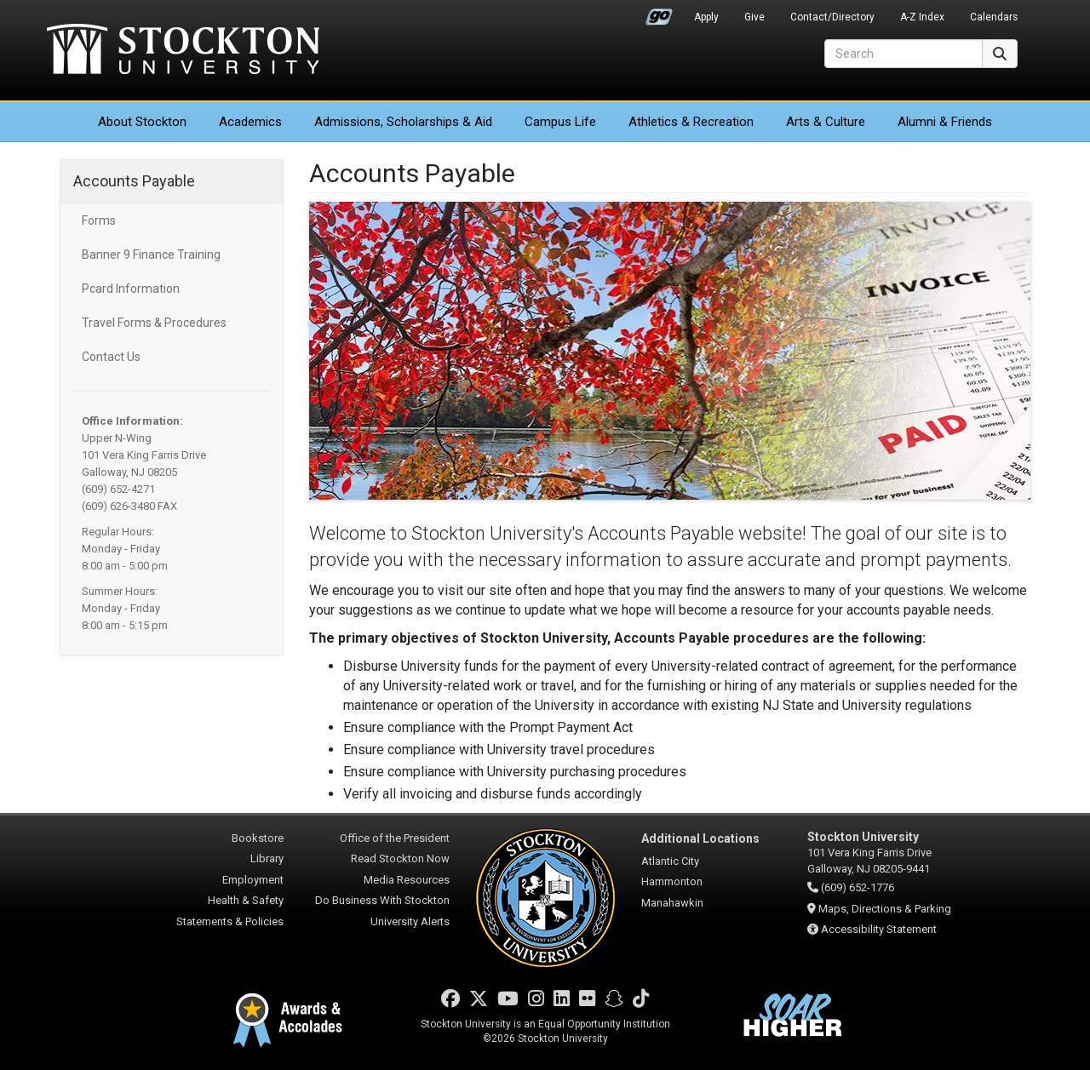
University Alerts (410, 921)
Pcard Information (131, 288)
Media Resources (407, 879)
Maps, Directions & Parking (884, 908)
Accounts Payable (134, 181)
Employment (253, 879)
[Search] (903, 53)
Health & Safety (246, 900)
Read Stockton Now (400, 858)
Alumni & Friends (945, 121)
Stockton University (183, 51)
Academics (250, 121)
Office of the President (395, 838)
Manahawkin (672, 902)
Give (754, 17)
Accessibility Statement (879, 929)
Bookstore (258, 838)
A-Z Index (922, 17)
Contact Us (111, 356)
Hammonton (672, 881)
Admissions (403, 121)
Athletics (691, 121)
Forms (99, 220)
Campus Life (560, 121)
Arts (825, 121)
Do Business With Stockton (382, 900)
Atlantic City (670, 861)
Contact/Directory (832, 17)
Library (267, 858)
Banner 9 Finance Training (151, 254)
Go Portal (659, 13)
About (142, 121)
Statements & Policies (230, 921)
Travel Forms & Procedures (154, 322)
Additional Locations (700, 838)
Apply (706, 17)
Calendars (994, 17)
